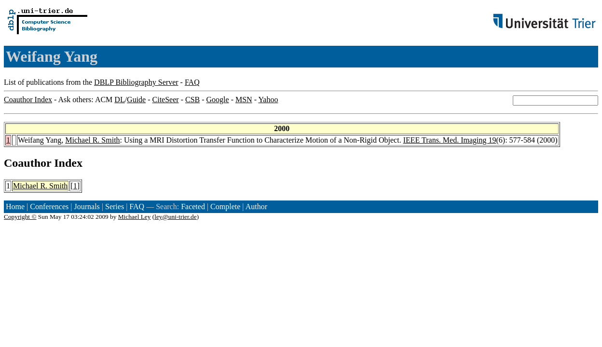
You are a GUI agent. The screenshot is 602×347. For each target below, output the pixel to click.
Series (114, 206)
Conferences (49, 206)
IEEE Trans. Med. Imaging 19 (449, 140)
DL (119, 99)
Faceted (193, 206)
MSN (243, 99)
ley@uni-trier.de (175, 216)
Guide (136, 99)
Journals (86, 206)
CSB (192, 99)
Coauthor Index (28, 99)
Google (217, 99)
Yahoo (268, 99)
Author (256, 206)
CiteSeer (165, 99)
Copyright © (20, 216)
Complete (225, 206)
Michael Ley (134, 216)
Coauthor (27, 163)
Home (15, 206)
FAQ (192, 82)
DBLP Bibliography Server (136, 82)
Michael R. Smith (92, 140)
